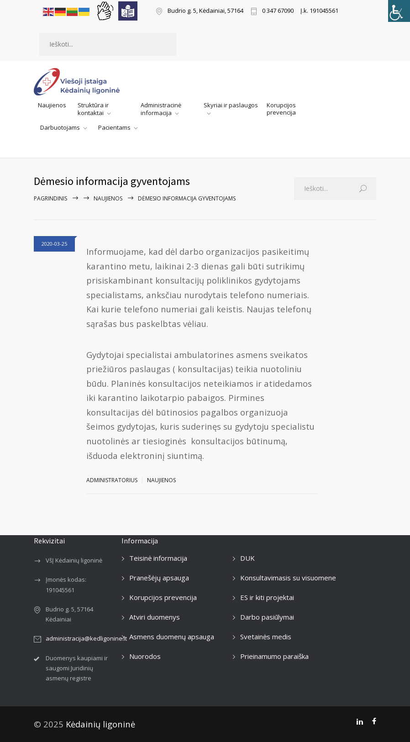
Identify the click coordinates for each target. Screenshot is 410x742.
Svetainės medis (265, 636)
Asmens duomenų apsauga (171, 636)
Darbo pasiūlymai (267, 616)
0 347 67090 (278, 11)
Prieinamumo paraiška (274, 656)
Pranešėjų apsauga (159, 577)
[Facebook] (374, 721)
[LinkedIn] (359, 721)
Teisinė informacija (158, 558)
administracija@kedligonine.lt (86, 638)
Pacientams (114, 128)
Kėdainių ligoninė (100, 724)
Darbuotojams (60, 128)
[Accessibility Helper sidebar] (399, 11)
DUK (247, 558)
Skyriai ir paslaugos (231, 105)
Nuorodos (145, 656)
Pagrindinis (50, 198)
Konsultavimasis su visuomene (288, 577)
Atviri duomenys (154, 616)
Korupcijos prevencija (281, 108)
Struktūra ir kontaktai (93, 109)
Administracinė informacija (161, 109)
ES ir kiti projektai (267, 597)
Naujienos (52, 105)
